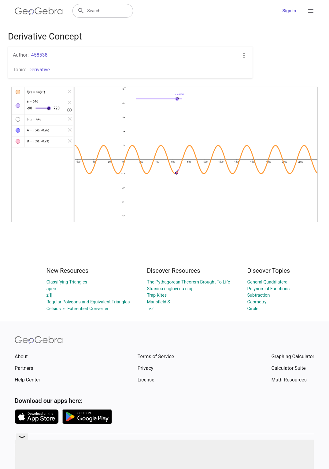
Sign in (289, 10)
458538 (39, 55)
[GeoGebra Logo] (39, 11)
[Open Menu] (310, 11)
